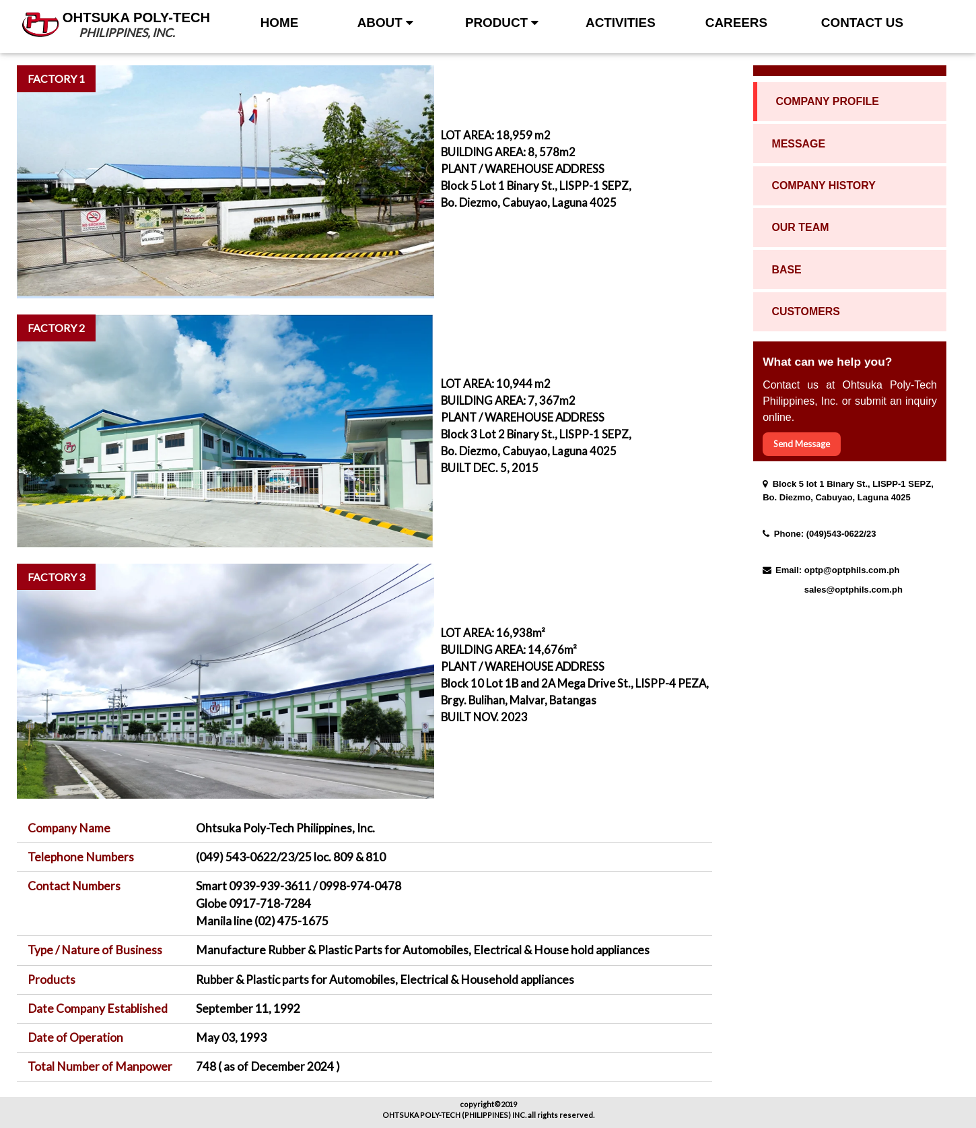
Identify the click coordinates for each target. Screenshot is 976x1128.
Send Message (801, 443)
